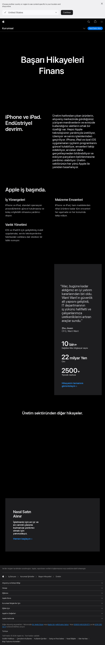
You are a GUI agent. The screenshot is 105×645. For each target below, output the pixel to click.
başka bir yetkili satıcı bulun (58, 625)
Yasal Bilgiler (71, 639)
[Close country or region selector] (102, 3)
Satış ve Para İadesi (56, 639)
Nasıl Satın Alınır (95, 28)
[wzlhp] (3, 22)
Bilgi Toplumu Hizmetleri (11, 642)
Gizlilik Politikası (8, 639)
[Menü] (101, 22)
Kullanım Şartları (40, 639)
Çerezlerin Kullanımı (24, 639)
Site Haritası (83, 639)
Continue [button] (67, 12)
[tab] (46, 480)
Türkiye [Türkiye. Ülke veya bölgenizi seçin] (5, 631)
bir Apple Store (37, 625)
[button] (30, 12)
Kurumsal (7, 28)
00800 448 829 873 (82, 625)
